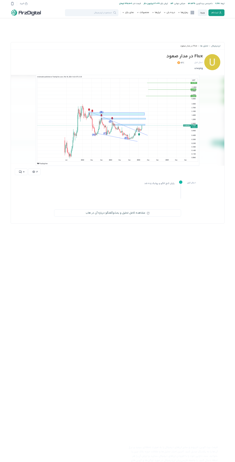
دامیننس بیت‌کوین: (204, 3)
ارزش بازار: (164, 3)
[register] (216, 12)
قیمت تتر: (136, 3)
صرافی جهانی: (179, 3)
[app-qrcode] (12, 4)
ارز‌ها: (222, 3)
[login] (202, 12)
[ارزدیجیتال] (26, 12)
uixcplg (198, 68)
